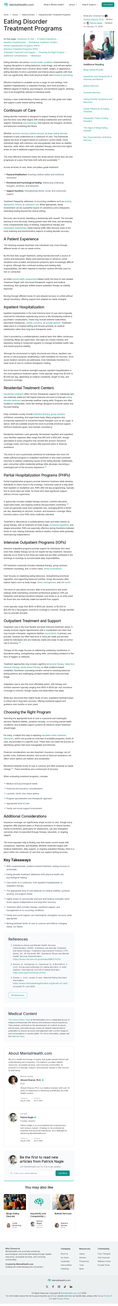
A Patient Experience (46, 39)
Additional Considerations (15, 56)
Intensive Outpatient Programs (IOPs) (21, 49)
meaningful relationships (15, 228)
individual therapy (41, 414)
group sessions (58, 414)
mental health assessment (24, 279)
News (81, 1269)
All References (17, 995)
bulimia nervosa (36, 133)
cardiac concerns (34, 323)
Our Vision (65, 1257)
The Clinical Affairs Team (19, 1020)
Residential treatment (14, 394)
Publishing (65, 1269)
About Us (64, 1254)
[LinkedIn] (71, 1286)
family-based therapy (30, 667)
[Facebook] (53, 1286)
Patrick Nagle (26, 1117)
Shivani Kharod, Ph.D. (30, 1080)
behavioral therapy (55, 664)
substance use (32, 204)
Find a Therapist (104, 1254)
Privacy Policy (63, 1298)
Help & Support (89, 4)
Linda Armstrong (16, 1224)
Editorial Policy (18, 1036)
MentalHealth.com (69, 1293)
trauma (18, 204)
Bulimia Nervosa (91, 86)
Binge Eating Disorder (93, 70)
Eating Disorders (28, 15)
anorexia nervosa (20, 133)
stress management (46, 582)
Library (72, 4)
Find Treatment (104, 1257)
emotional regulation (59, 525)
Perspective (84, 1261)
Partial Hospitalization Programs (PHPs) (22, 46)
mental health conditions (41, 62)
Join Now (62, 1173)
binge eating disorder (57, 133)
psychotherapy (30, 123)
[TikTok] (65, 1286)
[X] (47, 1286)
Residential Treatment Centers (43, 42)
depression (9, 204)
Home (6, 15)
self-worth (65, 582)
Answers (82, 1257)
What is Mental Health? (54, 4)
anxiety (68, 201)
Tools (81, 1265)
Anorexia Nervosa (92, 92)
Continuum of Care (25, 39)
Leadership (65, 1261)
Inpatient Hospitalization (15, 42)
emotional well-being (63, 75)
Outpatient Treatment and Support (19, 52)
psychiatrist (50, 633)
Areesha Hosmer (64, 1224)
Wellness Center (104, 1261)
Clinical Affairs (66, 1265)
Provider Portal (103, 1265)
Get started (107, 4)
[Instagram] (59, 1286)
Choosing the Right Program (51, 52)
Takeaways (35, 56)
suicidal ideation (53, 323)
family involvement (53, 569)
